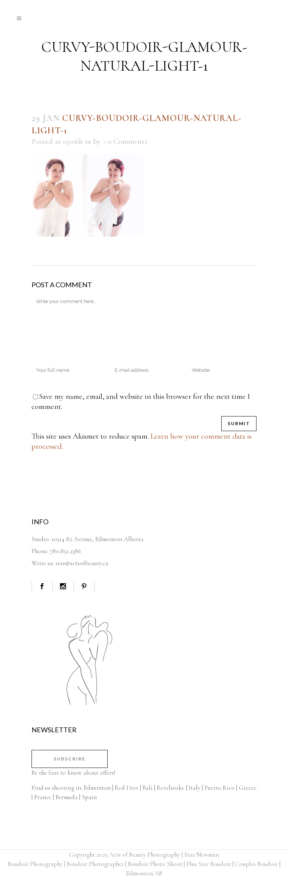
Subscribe (70, 759)
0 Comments (127, 141)
